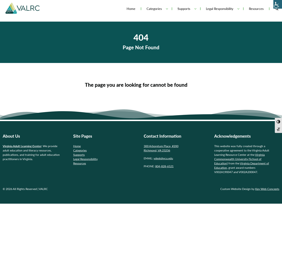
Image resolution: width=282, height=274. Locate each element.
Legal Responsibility (219, 8)
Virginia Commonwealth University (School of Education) (239, 159)
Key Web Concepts (267, 189)
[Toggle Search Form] (277, 8)
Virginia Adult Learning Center (22, 146)
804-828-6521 (164, 166)
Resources (256, 8)
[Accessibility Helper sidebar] (277, 4)
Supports (184, 8)
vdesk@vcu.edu (163, 158)
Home (131, 8)
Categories (154, 8)
